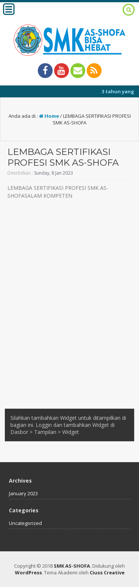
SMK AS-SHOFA (72, 565)
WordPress (28, 572)
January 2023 (23, 493)
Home (49, 116)
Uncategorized (25, 523)
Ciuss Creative (107, 572)
